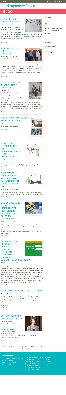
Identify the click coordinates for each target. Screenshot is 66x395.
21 (25, 346)
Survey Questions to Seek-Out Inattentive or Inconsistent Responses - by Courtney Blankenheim (10, 211)
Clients (48, 363)
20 (22, 346)
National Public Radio (16, 163)
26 (42, 346)
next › (22, 348)
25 (38, 346)
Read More (4, 42)
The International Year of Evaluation (21, 291)
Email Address (50, 34)
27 (15, 348)
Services (48, 361)
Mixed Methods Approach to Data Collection (10, 21)
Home (48, 357)
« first (3, 346)
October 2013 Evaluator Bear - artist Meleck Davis (14, 120)
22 (28, 346)
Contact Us (49, 1)
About (48, 359)
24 (35, 346)
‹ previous (10, 346)
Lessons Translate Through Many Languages (11, 85)
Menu (3, 1)
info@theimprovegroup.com (16, 365)
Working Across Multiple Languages (10, 51)
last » (28, 348)
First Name (49, 38)
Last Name (48, 42)
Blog (47, 365)
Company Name (50, 46)
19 (18, 346)
